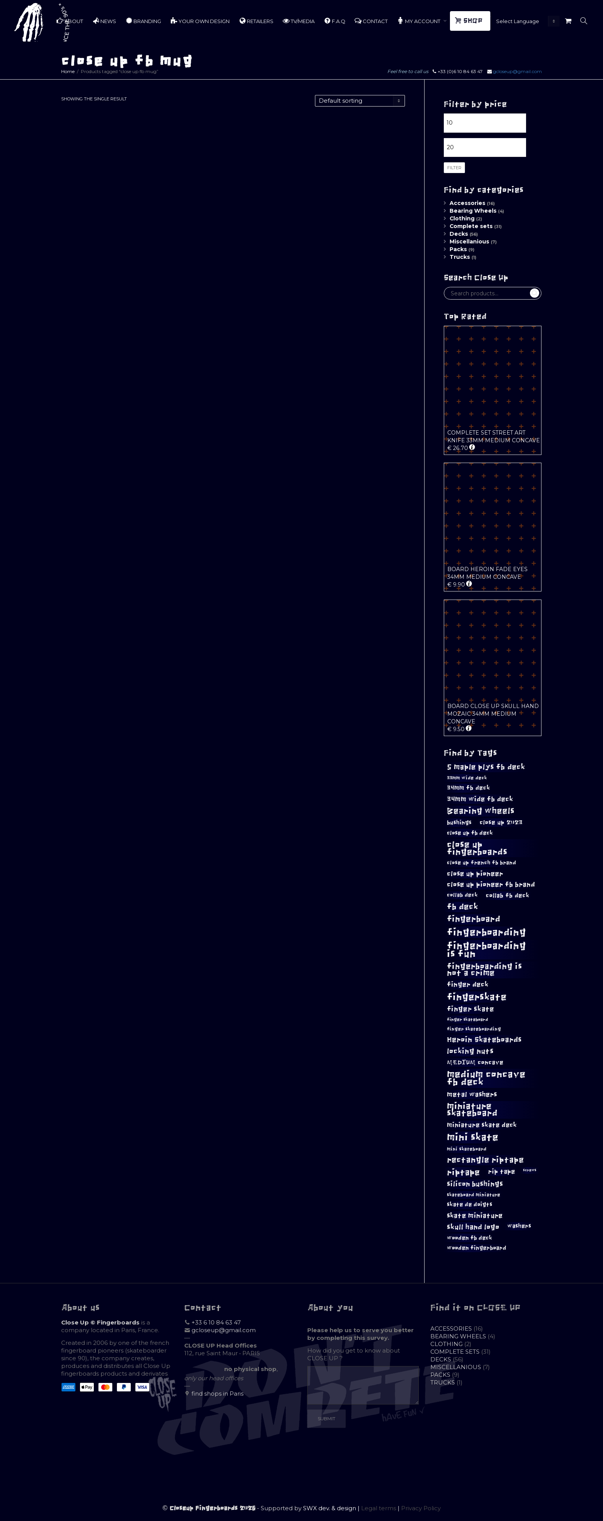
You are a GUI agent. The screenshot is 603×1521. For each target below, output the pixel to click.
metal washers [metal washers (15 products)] (472, 1094)
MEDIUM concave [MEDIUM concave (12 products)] (475, 1062)
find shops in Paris (217, 1393)
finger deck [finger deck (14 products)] (467, 984)
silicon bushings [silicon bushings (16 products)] (475, 1184)
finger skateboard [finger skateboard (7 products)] (467, 1019)
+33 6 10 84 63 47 (216, 1322)
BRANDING (143, 21)
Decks (459, 233)
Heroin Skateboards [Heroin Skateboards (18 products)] (484, 1040)
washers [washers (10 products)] (519, 1226)
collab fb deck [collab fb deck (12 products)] (507, 895)
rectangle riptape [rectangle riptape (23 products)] (485, 1159)
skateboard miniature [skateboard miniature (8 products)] (473, 1195)
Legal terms (378, 1508)
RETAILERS (256, 21)
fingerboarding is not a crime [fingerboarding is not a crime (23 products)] (484, 969)
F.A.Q (334, 21)
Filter (454, 167)
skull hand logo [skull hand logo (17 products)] (473, 1227)
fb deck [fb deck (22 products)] (462, 906)
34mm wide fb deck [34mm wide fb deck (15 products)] (480, 799)
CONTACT (371, 21)
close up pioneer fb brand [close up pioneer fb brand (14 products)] (491, 884)
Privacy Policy (421, 1508)
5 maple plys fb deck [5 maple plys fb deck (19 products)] (486, 767)
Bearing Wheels (473, 210)
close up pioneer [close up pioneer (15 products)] (475, 874)
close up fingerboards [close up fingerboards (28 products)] (477, 848)
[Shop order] (360, 101)
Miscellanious (469, 241)
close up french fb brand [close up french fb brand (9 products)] (481, 863)
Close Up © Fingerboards (100, 1322)
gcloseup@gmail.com (517, 71)
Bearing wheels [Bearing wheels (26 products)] (481, 811)
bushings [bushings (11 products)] (459, 822)
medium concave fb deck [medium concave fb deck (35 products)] (486, 1078)
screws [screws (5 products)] (529, 1170)
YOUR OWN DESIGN (200, 21)
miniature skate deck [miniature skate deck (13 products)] (482, 1124)
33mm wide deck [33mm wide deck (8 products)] (467, 778)
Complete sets (471, 226)
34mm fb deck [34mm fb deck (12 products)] (468, 788)
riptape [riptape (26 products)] (463, 1172)
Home (68, 71)
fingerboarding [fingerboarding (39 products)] (486, 932)
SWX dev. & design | (332, 1508)
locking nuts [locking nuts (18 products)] (470, 1051)
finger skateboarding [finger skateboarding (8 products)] (474, 1029)
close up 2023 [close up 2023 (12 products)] (501, 822)
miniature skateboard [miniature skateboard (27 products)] (472, 1109)
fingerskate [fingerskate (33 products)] (476, 997)
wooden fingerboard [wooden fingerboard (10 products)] (476, 1248)
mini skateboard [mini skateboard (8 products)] (466, 1149)
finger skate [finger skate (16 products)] (470, 1009)
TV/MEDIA (299, 21)
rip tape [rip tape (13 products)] (501, 1171)
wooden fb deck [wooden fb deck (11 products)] (469, 1237)
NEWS (104, 21)
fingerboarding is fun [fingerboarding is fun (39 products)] (486, 949)
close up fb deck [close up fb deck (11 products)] (470, 833)
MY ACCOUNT (419, 21)
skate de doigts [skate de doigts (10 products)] (469, 1204)
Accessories (467, 203)
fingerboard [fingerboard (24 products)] (473, 919)
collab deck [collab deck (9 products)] (462, 895)
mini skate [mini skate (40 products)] (472, 1137)
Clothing (462, 218)
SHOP (470, 21)
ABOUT (70, 21)
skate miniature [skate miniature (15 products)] (475, 1215)
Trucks (460, 256)
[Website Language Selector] (526, 21)
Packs (458, 249)
